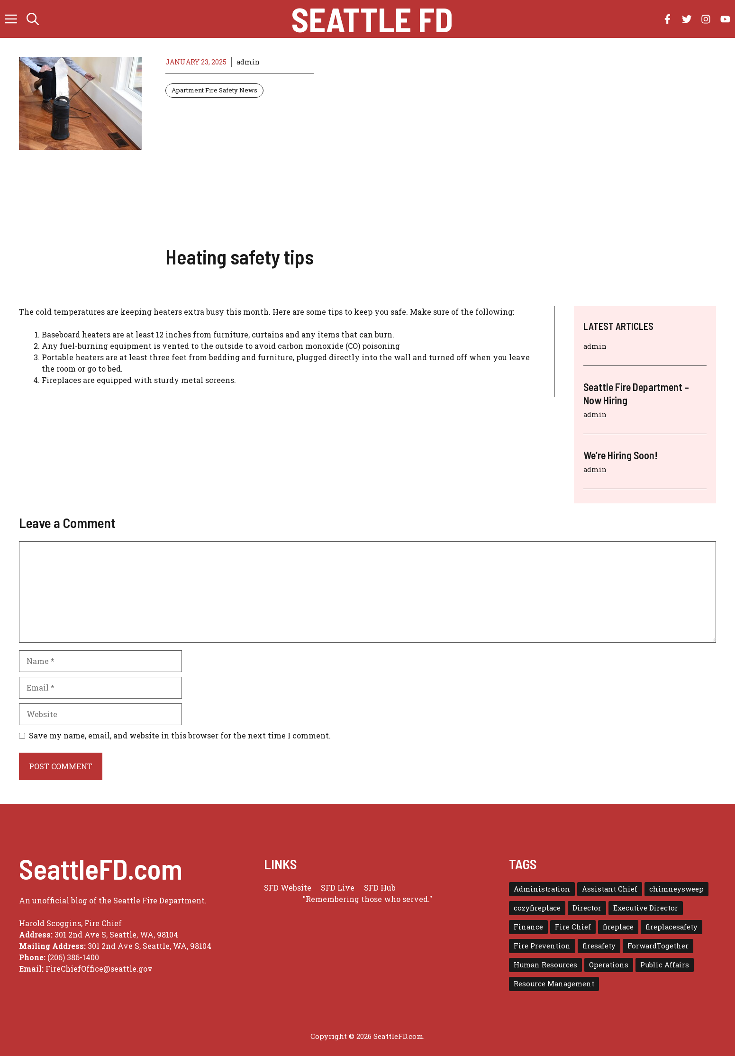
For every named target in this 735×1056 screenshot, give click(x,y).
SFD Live (337, 887)
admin (248, 61)
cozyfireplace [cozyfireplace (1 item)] (537, 907)
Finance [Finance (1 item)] (528, 926)
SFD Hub (380, 887)
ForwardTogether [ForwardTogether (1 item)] (658, 945)
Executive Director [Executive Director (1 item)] (645, 907)
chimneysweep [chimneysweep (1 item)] (676, 888)
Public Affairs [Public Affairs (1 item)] (664, 964)
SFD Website (287, 887)
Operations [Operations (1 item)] (608, 964)
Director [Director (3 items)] (586, 907)
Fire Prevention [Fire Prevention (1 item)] (542, 945)
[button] (33, 19)
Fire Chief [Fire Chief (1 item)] (573, 926)
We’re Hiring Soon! (620, 455)
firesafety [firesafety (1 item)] (599, 945)
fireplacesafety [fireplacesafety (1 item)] (671, 926)
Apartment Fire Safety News (214, 90)
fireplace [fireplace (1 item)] (618, 926)
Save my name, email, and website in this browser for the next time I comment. (180, 735)
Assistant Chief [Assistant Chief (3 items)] (609, 888)
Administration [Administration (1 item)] (542, 888)
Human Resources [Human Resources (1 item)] (545, 964)
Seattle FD (372, 19)
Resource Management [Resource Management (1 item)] (554, 983)
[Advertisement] (239, 171)
